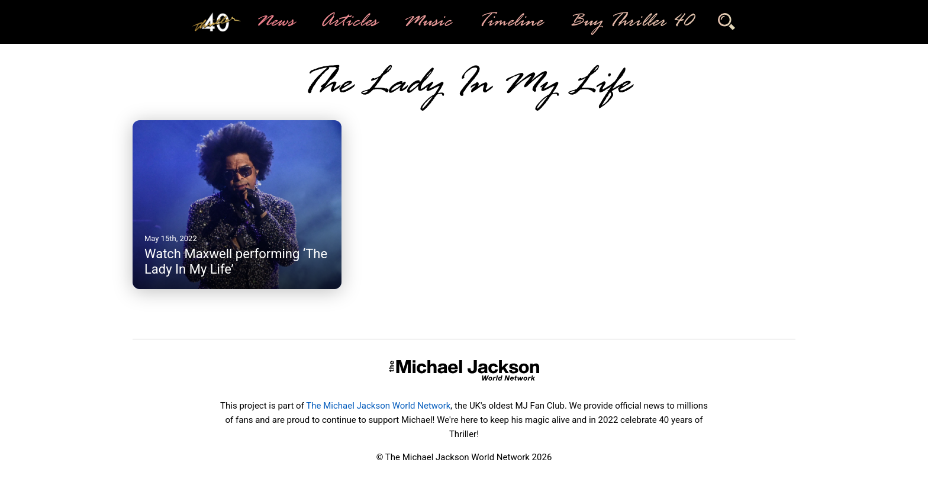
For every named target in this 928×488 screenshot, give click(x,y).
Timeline (509, 22)
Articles (348, 22)
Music (427, 22)
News (274, 22)
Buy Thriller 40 (630, 22)
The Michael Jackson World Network (378, 405)
